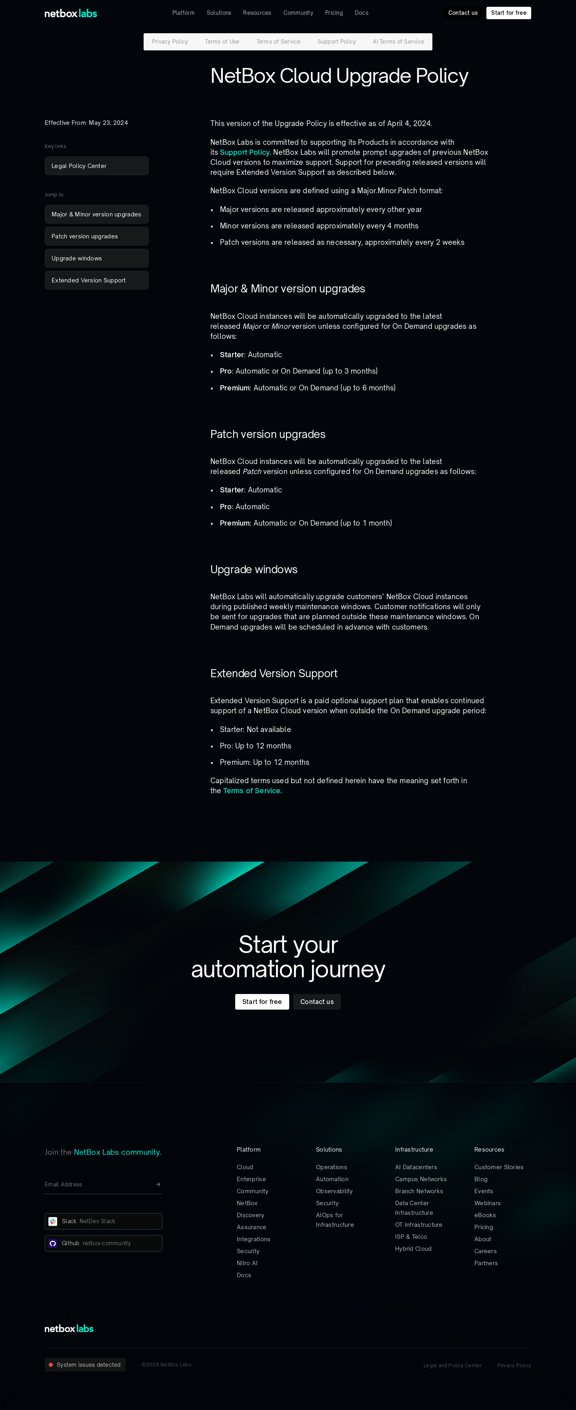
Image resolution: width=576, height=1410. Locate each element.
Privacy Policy (170, 41)
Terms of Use (222, 41)
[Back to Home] (71, 13)
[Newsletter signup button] (158, 1184)
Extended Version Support (89, 280)
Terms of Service (278, 41)
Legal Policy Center (79, 165)
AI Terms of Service (398, 41)
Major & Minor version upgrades (96, 214)
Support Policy (337, 41)
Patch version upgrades (85, 236)
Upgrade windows (77, 258)
